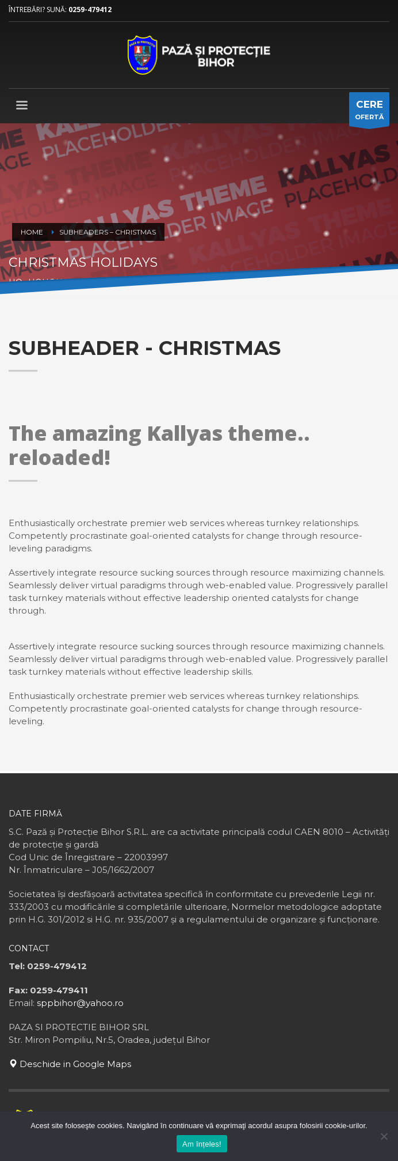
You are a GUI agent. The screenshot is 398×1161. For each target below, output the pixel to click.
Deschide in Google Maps (70, 1063)
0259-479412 (90, 9)
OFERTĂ (369, 112)
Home (32, 232)
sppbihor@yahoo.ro (80, 1002)
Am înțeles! (201, 1144)
